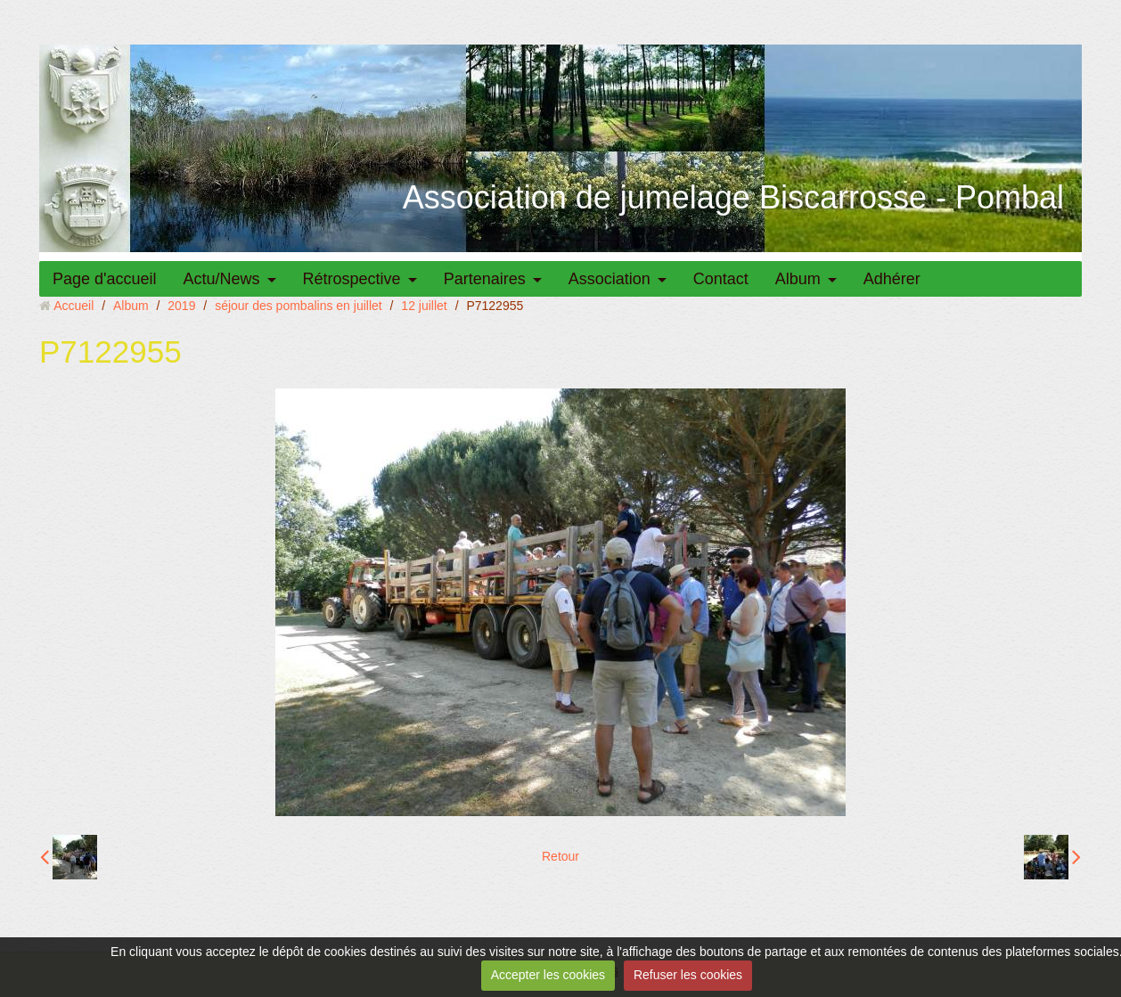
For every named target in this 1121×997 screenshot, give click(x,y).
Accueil (73, 305)
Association (610, 279)
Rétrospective (352, 279)
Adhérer (892, 279)
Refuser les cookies (688, 975)
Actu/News (222, 279)
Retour (560, 856)
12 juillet (423, 305)
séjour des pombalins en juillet (298, 305)
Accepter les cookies (548, 975)
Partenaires (485, 279)
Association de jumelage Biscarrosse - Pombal (733, 197)
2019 (181, 305)
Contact (721, 279)
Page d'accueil (105, 279)
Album (798, 279)
